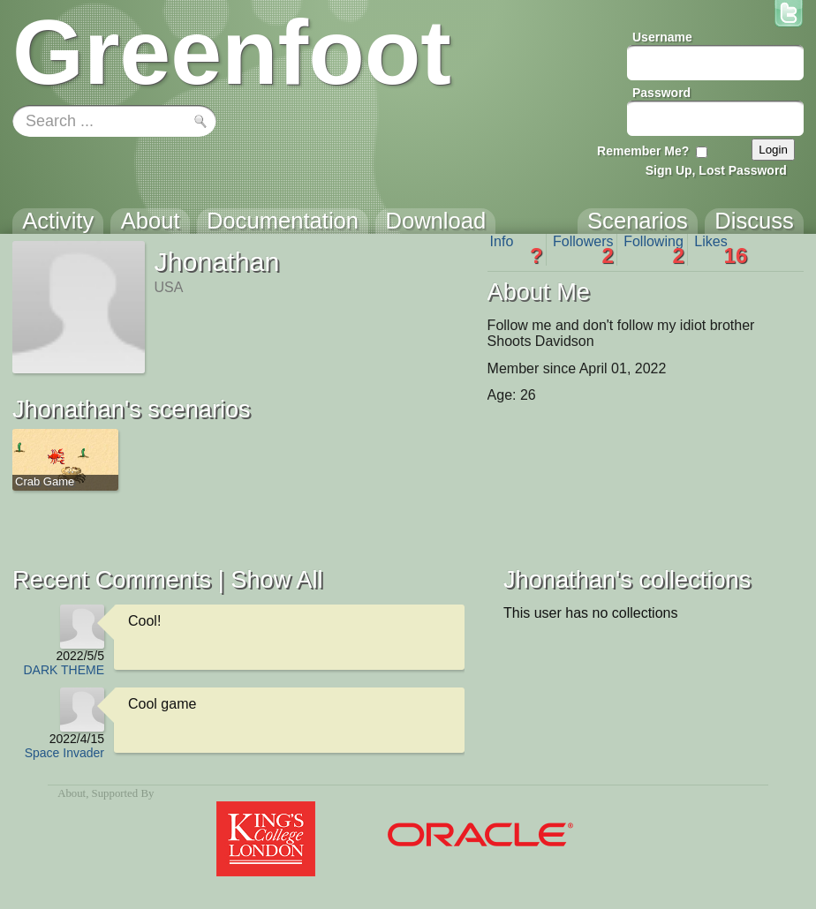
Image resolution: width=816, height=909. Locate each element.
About (71, 793)
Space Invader (64, 753)
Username (662, 37)
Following (653, 250)
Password (661, 93)
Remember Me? (643, 151)
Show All (276, 579)
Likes (720, 250)
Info (516, 250)
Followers (583, 250)
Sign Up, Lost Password (716, 170)
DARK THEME (63, 670)
